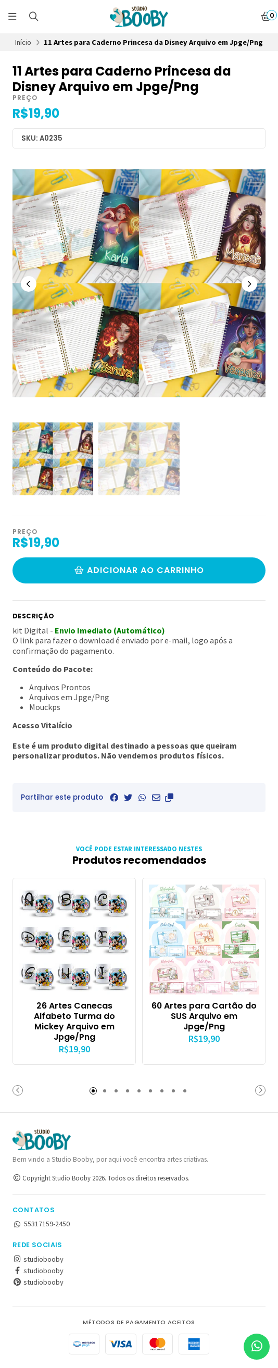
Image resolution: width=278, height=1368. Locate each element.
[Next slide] (249, 284)
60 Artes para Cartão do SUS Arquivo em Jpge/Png (204, 1016)
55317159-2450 (41, 1223)
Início (23, 42)
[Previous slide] (28, 284)
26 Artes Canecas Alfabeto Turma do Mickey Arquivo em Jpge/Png (74, 1021)
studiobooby (38, 1259)
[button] (169, 797)
